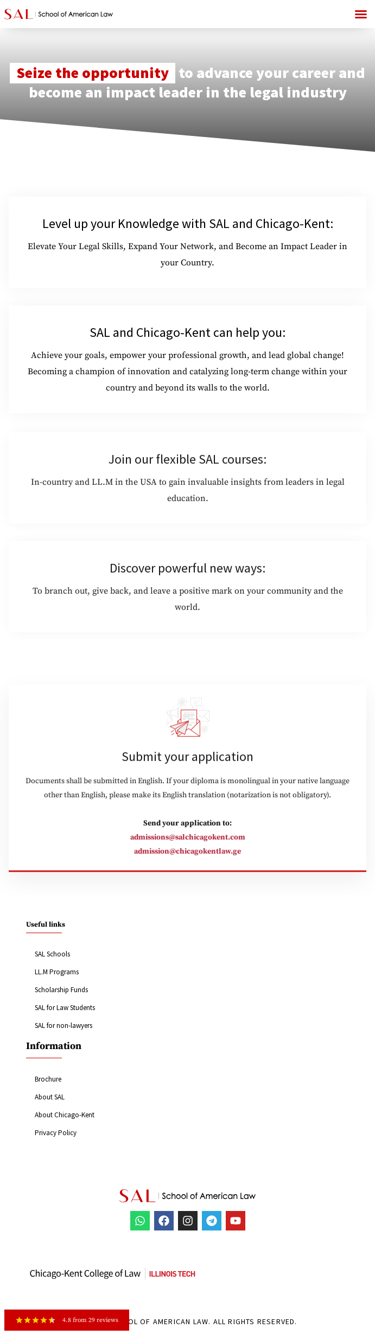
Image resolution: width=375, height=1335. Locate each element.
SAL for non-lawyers (63, 1025)
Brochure (48, 1079)
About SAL (50, 1097)
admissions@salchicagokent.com (187, 845)
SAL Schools (52, 954)
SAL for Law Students (65, 1007)
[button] (361, 14)
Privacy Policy (56, 1132)
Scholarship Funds (61, 989)
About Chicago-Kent (64, 1114)
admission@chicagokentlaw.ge (187, 859)
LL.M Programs (57, 971)
